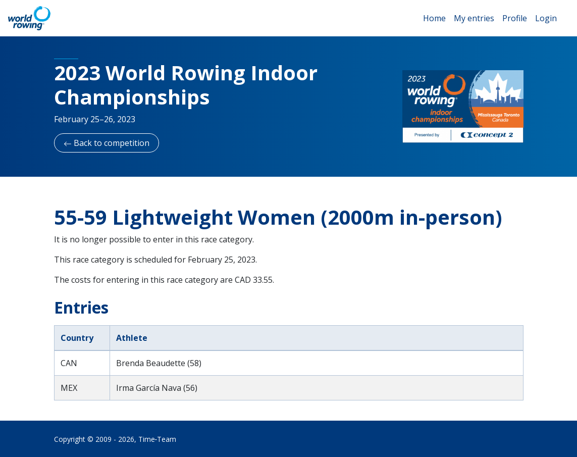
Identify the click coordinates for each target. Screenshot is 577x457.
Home (434, 18)
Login (546, 18)
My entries (474, 18)
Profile (514, 18)
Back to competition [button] (106, 142)
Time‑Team (157, 439)
